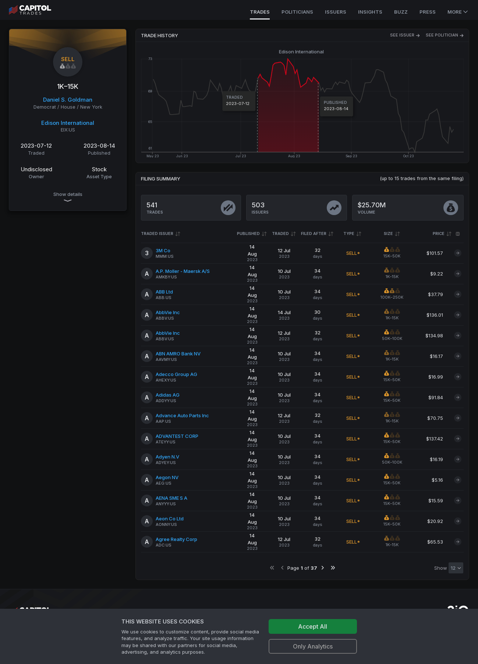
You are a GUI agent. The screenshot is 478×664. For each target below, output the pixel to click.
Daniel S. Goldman (67, 99)
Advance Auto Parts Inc (182, 415)
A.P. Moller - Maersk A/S (183, 271)
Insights (370, 12)
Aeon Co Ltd (170, 518)
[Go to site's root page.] (38, 10)
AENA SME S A (171, 498)
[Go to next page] (322, 567)
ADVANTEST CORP (177, 436)
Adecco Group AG (176, 374)
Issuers (335, 12)
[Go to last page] (332, 567)
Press (427, 12)
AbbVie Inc (168, 312)
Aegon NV (167, 477)
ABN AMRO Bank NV (178, 353)
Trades (260, 12)
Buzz (401, 12)
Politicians (297, 12)
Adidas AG (168, 395)
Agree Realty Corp (176, 539)
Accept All (312, 626)
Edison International (67, 122)
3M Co (163, 250)
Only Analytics (313, 646)
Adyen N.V (167, 457)
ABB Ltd (164, 292)
